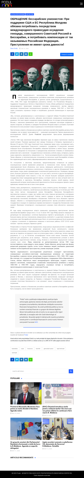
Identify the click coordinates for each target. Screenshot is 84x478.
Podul (26, 335)
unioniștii (14, 352)
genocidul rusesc (48, 348)
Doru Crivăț (13, 48)
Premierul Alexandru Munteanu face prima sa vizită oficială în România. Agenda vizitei (25, 409)
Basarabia (15, 348)
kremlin (38, 348)
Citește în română (66, 54)
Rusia (22, 348)
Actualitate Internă (17, 14)
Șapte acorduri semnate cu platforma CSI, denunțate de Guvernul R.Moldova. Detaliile (57, 444)
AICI (36, 322)
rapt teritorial (60, 348)
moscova (30, 348)
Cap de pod (29, 14)
